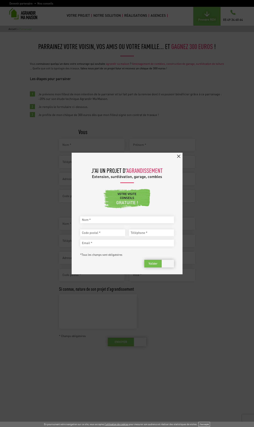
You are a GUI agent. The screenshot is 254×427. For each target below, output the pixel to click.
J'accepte (204, 424)
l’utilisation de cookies (116, 424)
